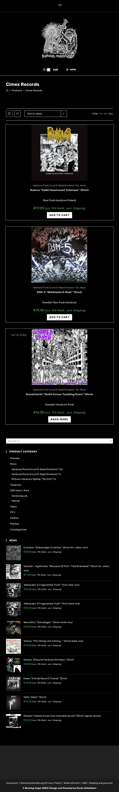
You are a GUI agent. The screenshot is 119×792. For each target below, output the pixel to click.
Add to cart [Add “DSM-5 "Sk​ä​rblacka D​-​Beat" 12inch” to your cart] (59, 317)
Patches (14, 523)
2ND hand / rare (19, 490)
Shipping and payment (101, 783)
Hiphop (16, 500)
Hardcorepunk (20, 495)
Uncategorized (18, 529)
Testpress (15, 484)
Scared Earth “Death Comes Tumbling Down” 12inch (59, 394)
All (111, 114)
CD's (12, 512)
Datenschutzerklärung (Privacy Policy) (41, 783)
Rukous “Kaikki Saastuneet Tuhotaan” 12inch (59, 190)
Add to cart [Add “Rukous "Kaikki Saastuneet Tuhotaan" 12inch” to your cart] (59, 215)
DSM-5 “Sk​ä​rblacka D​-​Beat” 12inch (59, 292)
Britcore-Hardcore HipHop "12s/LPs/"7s (34, 479)
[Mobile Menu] (71, 70)
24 (105, 114)
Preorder (15, 458)
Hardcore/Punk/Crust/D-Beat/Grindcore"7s (36, 474)
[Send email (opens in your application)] (59, 5)
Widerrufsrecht (72, 783)
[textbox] (59, 441)
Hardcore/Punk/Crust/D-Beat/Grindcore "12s (56, 185)
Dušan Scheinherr (86, 788)
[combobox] (59, 441)
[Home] (7, 90)
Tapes (13, 506)
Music (83, 185)
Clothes (14, 518)
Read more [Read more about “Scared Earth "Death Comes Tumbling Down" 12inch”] (59, 419)
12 (101, 114)
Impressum (12, 783)
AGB (84, 783)
